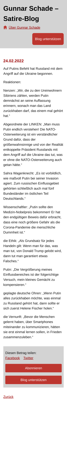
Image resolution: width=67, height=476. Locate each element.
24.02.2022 (13, 61)
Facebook (12, 358)
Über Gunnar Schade (24, 27)
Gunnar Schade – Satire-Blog (31, 13)
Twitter (28, 358)
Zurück (8, 397)
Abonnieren (33, 368)
